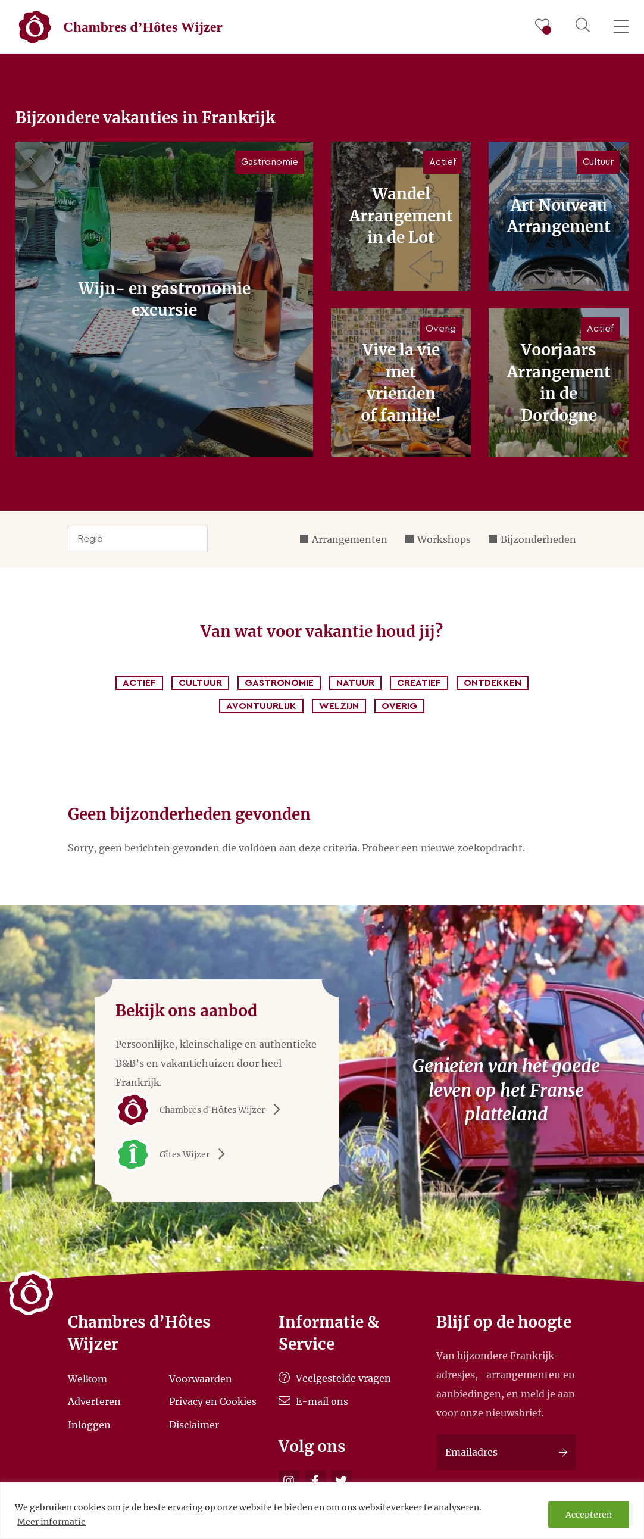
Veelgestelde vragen (335, 1378)
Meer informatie (51, 1521)
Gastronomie (279, 683)
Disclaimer (194, 1425)
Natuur (355, 683)
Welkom (87, 1378)
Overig (399, 706)
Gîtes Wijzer (174, 1154)
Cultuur (200, 683)
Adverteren (94, 1401)
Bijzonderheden (538, 539)
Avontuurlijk (261, 706)
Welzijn (339, 706)
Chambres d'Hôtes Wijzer (202, 1110)
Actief (139, 683)
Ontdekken (492, 683)
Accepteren (588, 1514)
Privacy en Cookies (213, 1401)
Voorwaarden (200, 1378)
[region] (322, 1510)
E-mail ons (313, 1401)
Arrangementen (349, 539)
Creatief (419, 683)
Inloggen (89, 1425)
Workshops (444, 539)
